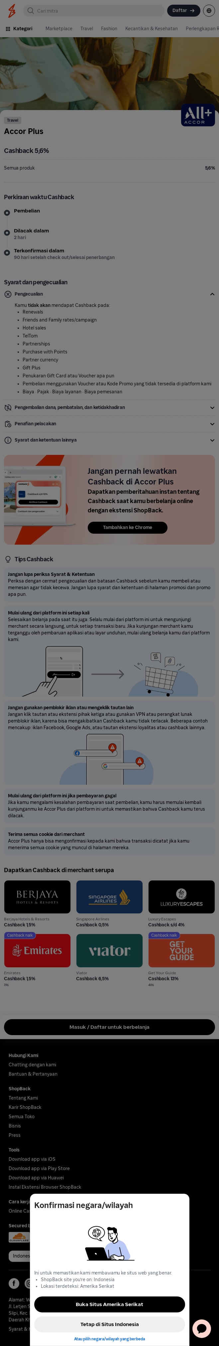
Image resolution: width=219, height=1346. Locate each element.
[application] (201, 1328)
